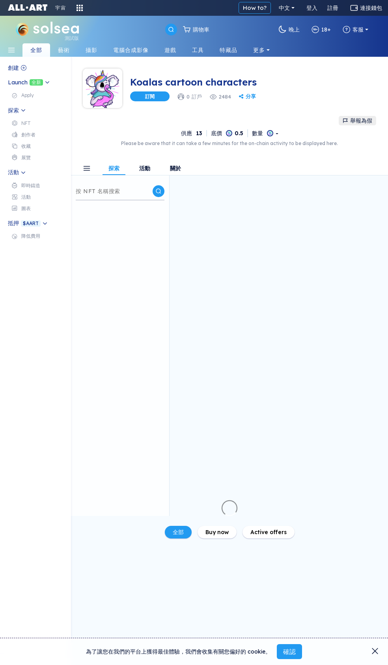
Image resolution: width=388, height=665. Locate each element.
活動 (144, 169)
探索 (113, 169)
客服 (353, 30)
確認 (289, 652)
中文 (284, 7)
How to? (255, 7)
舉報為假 (357, 120)
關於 (175, 169)
